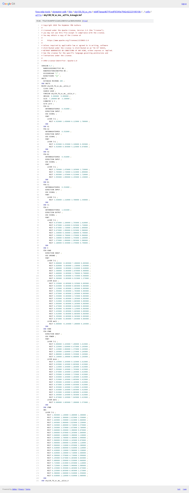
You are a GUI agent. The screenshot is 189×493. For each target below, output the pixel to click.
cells (147, 11)
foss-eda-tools (42, 11)
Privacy (21, 489)
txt (178, 489)
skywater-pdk (59, 11)
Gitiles (14, 489)
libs (70, 11)
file (85, 21)
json (185, 489)
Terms (27, 489)
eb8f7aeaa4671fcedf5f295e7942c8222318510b (117, 11)
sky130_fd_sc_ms (83, 11)
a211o (38, 15)
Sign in (184, 4)
